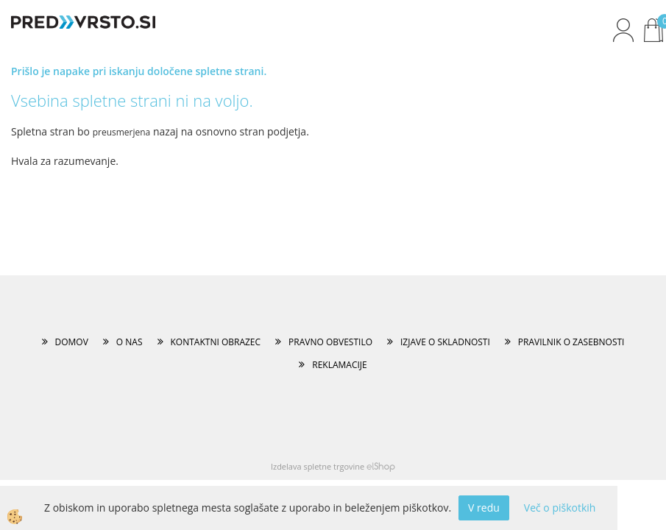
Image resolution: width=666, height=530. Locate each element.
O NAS (129, 342)
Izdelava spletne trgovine (317, 466)
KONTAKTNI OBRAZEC (216, 342)
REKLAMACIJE (339, 364)
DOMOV (71, 342)
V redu (484, 508)
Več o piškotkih (560, 508)
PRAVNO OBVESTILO (330, 342)
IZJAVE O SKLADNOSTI (445, 342)
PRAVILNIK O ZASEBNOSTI (571, 342)
